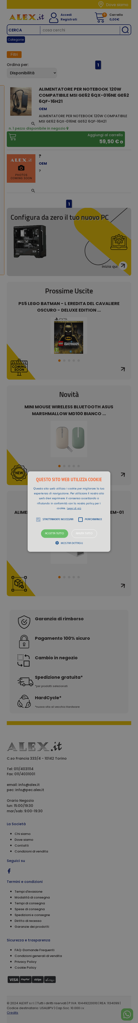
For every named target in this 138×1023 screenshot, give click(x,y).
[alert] (69, 511)
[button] (69, 511)
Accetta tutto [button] (54, 533)
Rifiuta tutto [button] (84, 533)
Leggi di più (74, 508)
